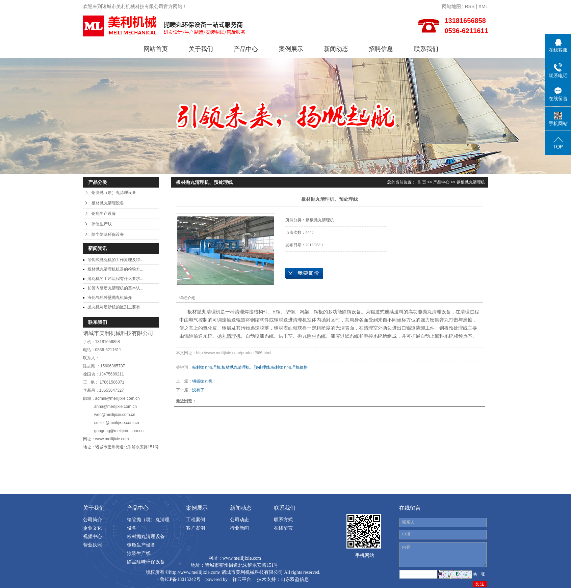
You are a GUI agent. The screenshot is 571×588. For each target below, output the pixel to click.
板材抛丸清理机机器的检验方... (115, 269)
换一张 (479, 574)
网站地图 (451, 6)
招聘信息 (381, 49)
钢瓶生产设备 (104, 213)
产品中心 (246, 49)
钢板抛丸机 (202, 381)
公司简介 (92, 519)
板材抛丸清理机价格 (289, 367)
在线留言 (283, 528)
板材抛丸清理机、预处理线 (246, 367)
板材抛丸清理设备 (108, 203)
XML (483, 6)
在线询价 (304, 273)
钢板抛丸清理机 (471, 182)
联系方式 (283, 519)
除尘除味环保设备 (108, 234)
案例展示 (291, 49)
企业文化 (92, 528)
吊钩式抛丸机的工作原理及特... (115, 259)
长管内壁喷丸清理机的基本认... (115, 288)
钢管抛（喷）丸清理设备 (114, 192)
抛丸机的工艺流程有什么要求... (115, 278)
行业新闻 (239, 528)
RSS (469, 6)
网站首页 (156, 49)
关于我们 (201, 49)
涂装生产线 (102, 224)
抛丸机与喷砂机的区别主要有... (115, 307)
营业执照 (92, 545)
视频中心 (92, 536)
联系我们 (426, 49)
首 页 (421, 182)
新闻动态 (336, 49)
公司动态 (239, 519)
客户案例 (195, 528)
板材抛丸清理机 (206, 367)
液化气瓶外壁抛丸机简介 (109, 297)
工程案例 (195, 519)
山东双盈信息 (295, 579)
